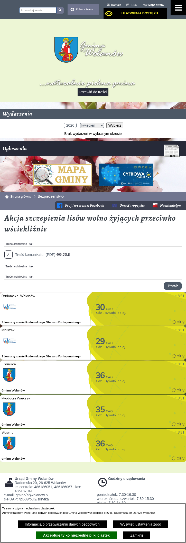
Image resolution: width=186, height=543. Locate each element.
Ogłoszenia (91, 150)
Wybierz (114, 125)
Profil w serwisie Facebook (84, 205)
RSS (134, 4)
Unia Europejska (132, 205)
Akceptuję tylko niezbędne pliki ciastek (76, 535)
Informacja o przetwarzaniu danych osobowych (62, 524)
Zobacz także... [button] (86, 9)
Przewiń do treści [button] (93, 92)
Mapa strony (156, 4)
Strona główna (20, 196)
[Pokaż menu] (178, 7)
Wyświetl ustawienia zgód (140, 524)
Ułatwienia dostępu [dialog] (140, 13)
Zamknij (136, 535)
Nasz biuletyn (170, 205)
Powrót (173, 286)
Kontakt (116, 4)
